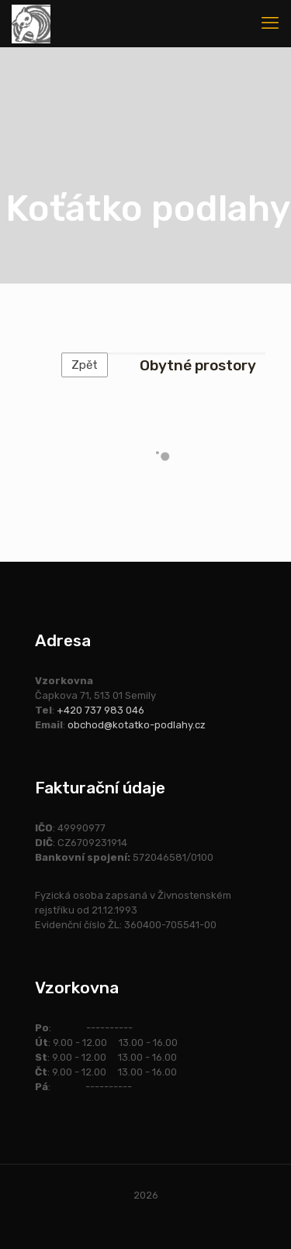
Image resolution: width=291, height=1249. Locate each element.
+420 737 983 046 (100, 710)
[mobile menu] (270, 23)
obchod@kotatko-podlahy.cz (137, 725)
